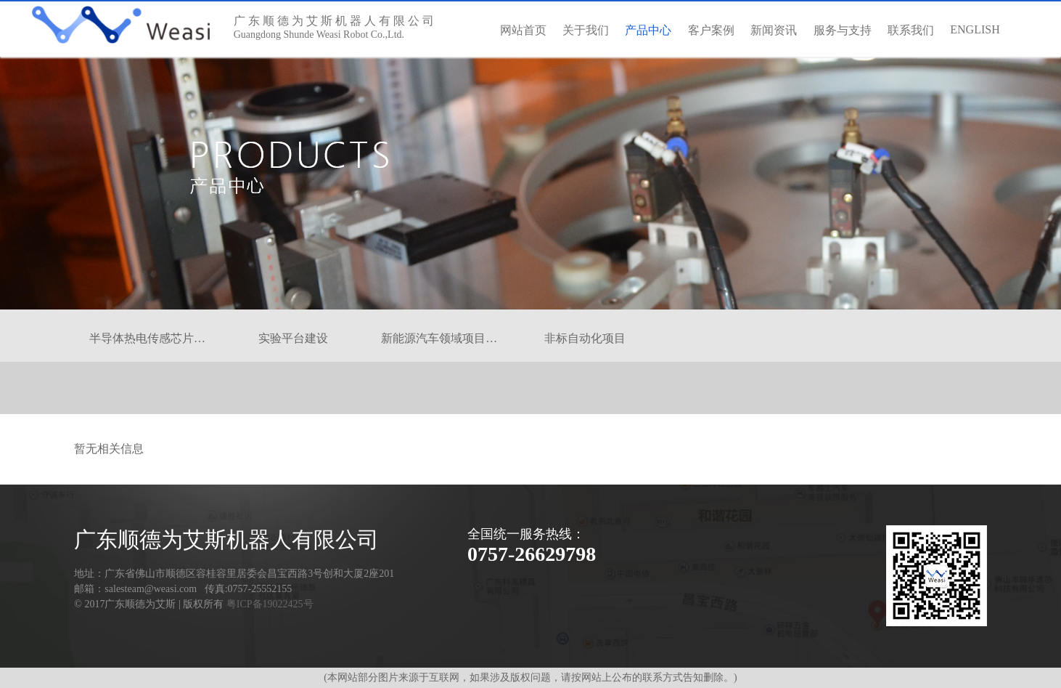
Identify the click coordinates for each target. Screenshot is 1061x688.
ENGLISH (974, 29)
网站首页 (523, 30)
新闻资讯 (773, 30)
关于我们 (585, 30)
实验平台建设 (293, 338)
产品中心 (648, 40)
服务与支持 (843, 30)
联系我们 (911, 30)
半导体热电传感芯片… (147, 338)
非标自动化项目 (585, 338)
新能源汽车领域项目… (439, 338)
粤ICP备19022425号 (270, 604)
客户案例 (711, 30)
